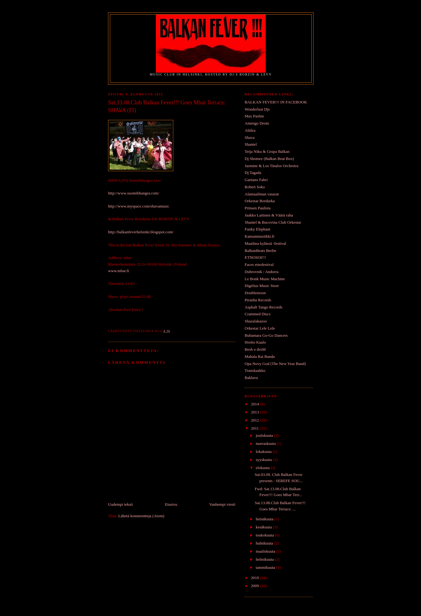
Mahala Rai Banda (260, 356)
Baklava (251, 377)
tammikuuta (266, 567)
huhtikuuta (265, 543)
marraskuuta (266, 443)
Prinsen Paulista (257, 208)
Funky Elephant (257, 229)
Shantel (251, 144)
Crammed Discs (257, 314)
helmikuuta (265, 559)
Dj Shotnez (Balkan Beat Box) (269, 158)
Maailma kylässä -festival (265, 243)
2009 (255, 585)
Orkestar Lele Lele (260, 328)
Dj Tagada (253, 172)
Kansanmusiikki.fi (259, 236)
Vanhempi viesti (222, 504)
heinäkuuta (265, 519)
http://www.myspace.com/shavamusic (138, 206)
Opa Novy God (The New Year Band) (275, 363)
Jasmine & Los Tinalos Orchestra (271, 165)
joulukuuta (265, 435)
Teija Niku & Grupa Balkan (267, 151)
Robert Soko (255, 187)
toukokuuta (265, 535)
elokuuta (263, 467)
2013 (255, 412)
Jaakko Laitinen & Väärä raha (269, 215)
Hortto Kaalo (255, 342)
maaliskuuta (266, 551)
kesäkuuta (264, 527)
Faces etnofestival (259, 264)
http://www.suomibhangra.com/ (133, 193)
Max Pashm (254, 116)
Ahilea (250, 130)
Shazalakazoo (256, 321)
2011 (255, 428)
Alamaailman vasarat (262, 194)
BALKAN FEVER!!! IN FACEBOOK (276, 102)
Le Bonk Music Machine (265, 278)
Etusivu (171, 504)
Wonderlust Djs (257, 109)
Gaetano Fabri (256, 179)
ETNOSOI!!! (255, 257)
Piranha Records (258, 300)
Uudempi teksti (120, 504)
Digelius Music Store (262, 285)
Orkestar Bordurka (260, 200)
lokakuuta (264, 451)
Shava (250, 137)
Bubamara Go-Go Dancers (266, 335)
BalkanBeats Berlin (260, 250)
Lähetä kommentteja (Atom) (141, 515)
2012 (255, 420)
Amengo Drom (257, 123)
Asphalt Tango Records (264, 307)
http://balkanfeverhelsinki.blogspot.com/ (141, 232)
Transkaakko (255, 370)
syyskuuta (264, 459)
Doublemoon (255, 292)
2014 (255, 404)
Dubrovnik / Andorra (261, 271)
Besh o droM (255, 349)
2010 (255, 577)
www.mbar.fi (118, 270)
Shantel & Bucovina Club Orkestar (273, 222)
